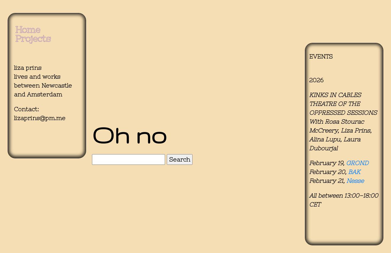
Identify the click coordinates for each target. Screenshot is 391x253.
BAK (354, 171)
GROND (357, 162)
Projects (33, 38)
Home (27, 30)
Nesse (355, 180)
